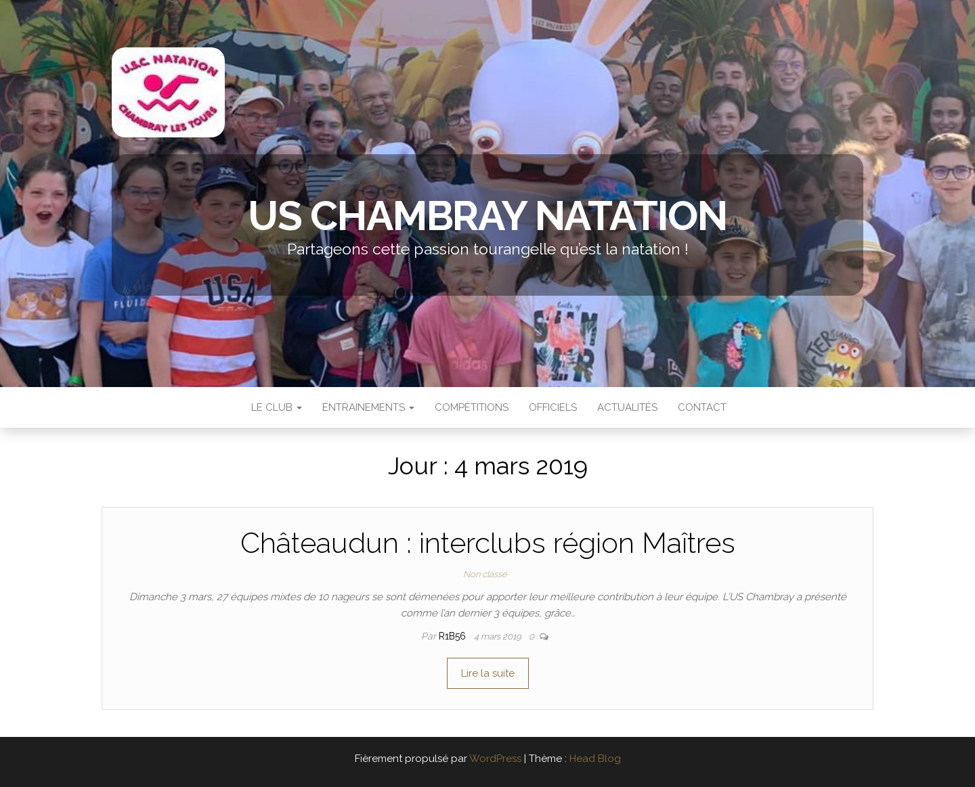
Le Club (275, 407)
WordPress (495, 758)
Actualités (627, 407)
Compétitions (471, 407)
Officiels (553, 407)
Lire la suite (488, 673)
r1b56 (454, 636)
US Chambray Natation (487, 216)
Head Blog (595, 758)
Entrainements (368, 407)
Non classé (485, 574)
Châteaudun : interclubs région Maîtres (487, 543)
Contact (702, 407)
